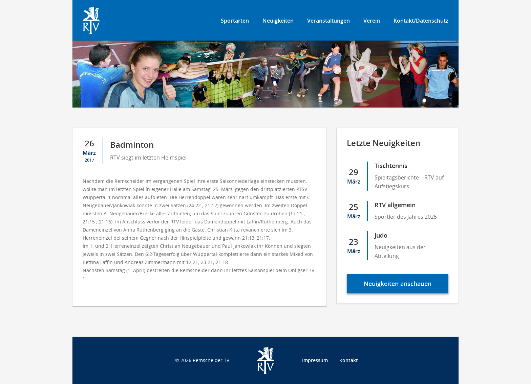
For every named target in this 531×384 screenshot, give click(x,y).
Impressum (315, 360)
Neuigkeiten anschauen (397, 284)
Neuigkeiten (278, 20)
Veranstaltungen (328, 20)
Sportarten (235, 20)
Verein (371, 20)
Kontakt (348, 360)
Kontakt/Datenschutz (421, 20)
